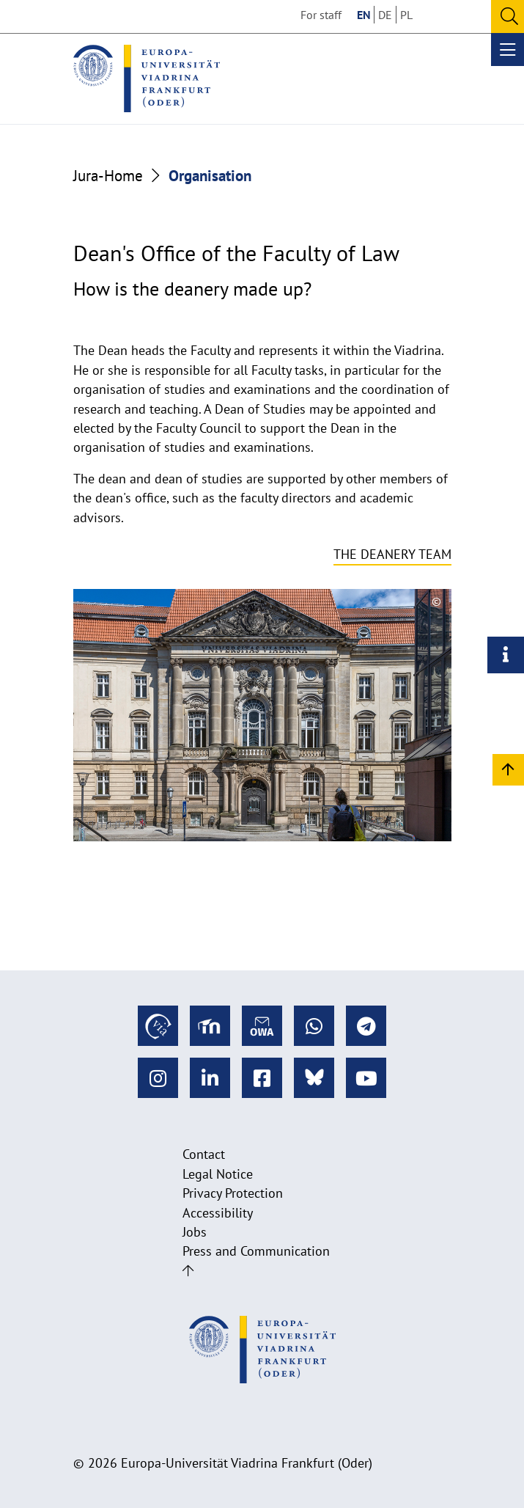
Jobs (194, 1231)
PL (406, 14)
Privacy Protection (232, 1193)
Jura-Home (108, 175)
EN (364, 14)
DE (385, 14)
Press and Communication (256, 1250)
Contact (203, 1154)
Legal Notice (217, 1173)
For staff (321, 14)
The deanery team (392, 554)
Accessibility (217, 1212)
